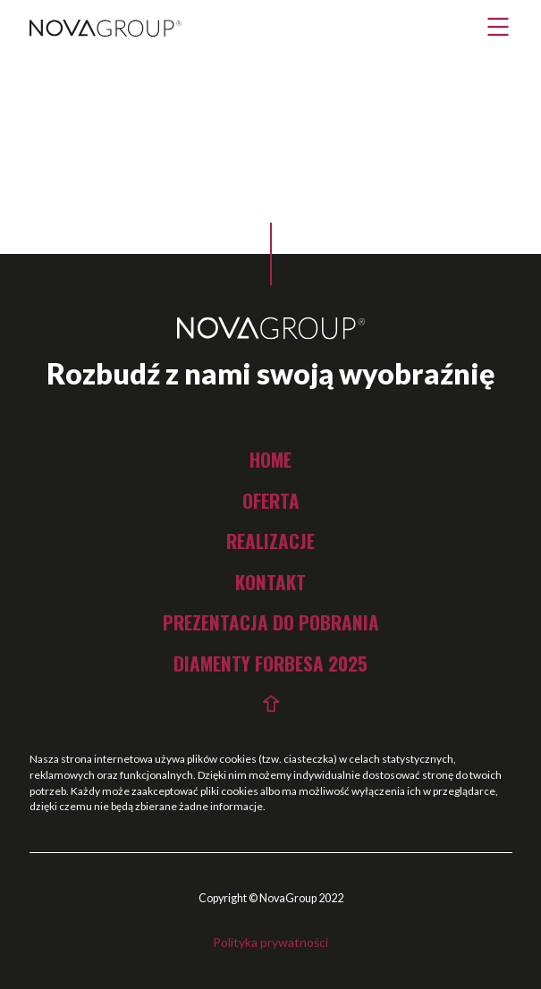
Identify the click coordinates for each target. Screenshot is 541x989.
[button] (498, 27)
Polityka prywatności (270, 942)
